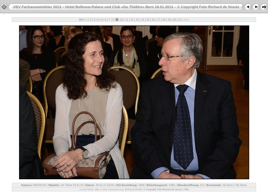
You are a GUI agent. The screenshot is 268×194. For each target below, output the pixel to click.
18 (163, 19)
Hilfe (186, 189)
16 (153, 19)
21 (179, 19)
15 (148, 19)
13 (137, 19)
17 (158, 19)
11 (126, 19)
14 (142, 19)
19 (169, 19)
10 (121, 19)
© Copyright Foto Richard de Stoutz (162, 189)
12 (132, 19)
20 (174, 19)
